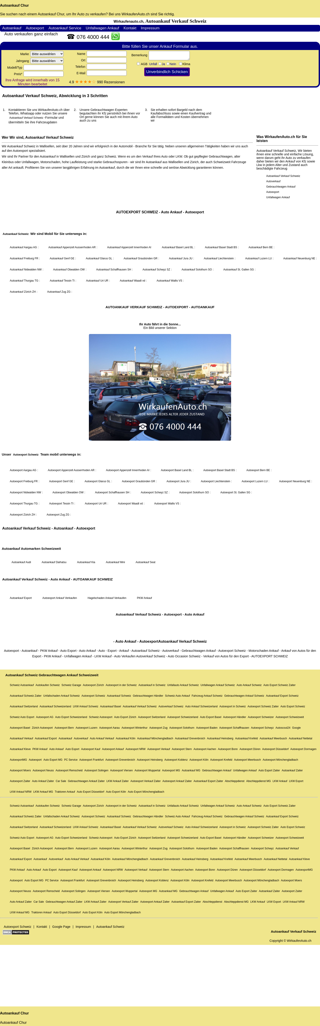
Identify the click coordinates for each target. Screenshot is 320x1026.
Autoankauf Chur (14, 5)
